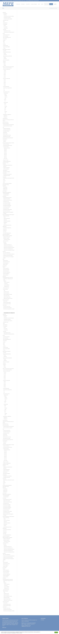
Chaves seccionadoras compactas (7, 427)
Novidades (42, 619)
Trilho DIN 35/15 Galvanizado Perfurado (9, 247)
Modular (5, 53)
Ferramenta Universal (6, 208)
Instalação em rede (6, 291)
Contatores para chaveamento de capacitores (7, 166)
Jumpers (4, 40)
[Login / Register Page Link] (54, 4)
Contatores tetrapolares (6, 167)
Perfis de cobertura (5, 240)
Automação (4, 12)
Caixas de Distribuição (6, 86)
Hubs (4, 290)
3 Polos (5, 73)
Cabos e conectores (6, 282)
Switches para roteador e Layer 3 (8, 298)
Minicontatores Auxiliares (6, 171)
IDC (5, 110)
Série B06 (5, 149)
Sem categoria (4, 265)
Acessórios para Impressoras (7, 227)
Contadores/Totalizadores (6, 128)
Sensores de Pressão (6, 572)
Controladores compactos (7, 17)
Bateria (5, 217)
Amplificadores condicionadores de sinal (8, 178)
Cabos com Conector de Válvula (7, 369)
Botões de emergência (6, 361)
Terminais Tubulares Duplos (7, 302)
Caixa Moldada (5, 187)
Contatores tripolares (6, 470)
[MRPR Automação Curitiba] (8, 4)
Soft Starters (4, 276)
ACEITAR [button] (56, 632)
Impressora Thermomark (6, 210)
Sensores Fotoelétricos (6, 273)
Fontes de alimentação (6, 215)
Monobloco (5, 54)
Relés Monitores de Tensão (6, 136)
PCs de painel (5, 26)
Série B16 (5, 151)
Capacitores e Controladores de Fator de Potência (8, 120)
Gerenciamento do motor (7, 30)
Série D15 (5, 457)
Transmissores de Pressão (6, 306)
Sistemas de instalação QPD (7, 161)
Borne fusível (5, 38)
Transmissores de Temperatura (7, 307)
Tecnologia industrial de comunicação (8, 277)
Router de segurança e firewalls (8, 294)
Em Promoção (4, 191)
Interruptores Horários (6, 131)
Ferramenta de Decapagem (6, 204)
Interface (4, 180)
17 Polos (5, 71)
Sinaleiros (4, 62)
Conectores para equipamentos (7, 389)
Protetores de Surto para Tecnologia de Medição (8, 257)
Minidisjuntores (5, 189)
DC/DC (4, 179)
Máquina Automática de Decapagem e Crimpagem (8, 213)
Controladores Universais (6, 175)
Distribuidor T (5, 115)
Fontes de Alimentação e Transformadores (8, 214)
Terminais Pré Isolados (6, 299)
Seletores (4, 61)
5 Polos (5, 75)
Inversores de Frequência (6, 234)
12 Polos (5, 70)
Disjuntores (4, 487)
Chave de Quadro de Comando (7, 197)
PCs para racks (6, 28)
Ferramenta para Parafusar (6, 206)
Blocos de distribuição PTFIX (7, 37)
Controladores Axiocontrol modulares (9, 16)
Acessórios (5, 14)
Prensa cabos (5, 158)
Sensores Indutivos (5, 576)
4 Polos (5, 74)
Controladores (5, 13)
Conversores (6, 283)
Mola (4, 41)
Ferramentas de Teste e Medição (7, 209)
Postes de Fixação (5, 45)
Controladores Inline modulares (8, 320)
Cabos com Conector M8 (6, 78)
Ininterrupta (5, 219)
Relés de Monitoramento (6, 261)
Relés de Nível (5, 132)
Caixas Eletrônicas (5, 118)
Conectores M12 (6, 93)
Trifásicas (5, 223)
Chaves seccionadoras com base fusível (8, 124)
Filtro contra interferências (6, 252)
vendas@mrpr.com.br (27, 625)
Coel (3, 127)
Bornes (4, 33)
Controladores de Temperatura (7, 174)
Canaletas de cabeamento (6, 236)
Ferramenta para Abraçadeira (7, 205)
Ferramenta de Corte (6, 201)
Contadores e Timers (5, 162)
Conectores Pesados (6, 146)
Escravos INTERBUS (6, 586)
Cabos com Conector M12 (6, 69)
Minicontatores (5, 170)
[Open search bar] (55, 4)
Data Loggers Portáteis (6, 184)
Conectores (4, 140)
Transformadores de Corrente (7, 225)
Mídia (4, 182)
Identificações (4, 226)
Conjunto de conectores (7, 449)
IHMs (4, 21)
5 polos (5, 99)
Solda (5, 98)
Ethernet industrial (5, 289)
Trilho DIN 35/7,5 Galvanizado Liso (8, 248)
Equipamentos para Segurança (7, 192)
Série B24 (5, 153)
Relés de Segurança (5, 263)
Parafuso (4, 44)
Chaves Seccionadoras (6, 123)
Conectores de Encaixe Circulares (7, 145)
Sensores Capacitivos (6, 268)
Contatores (4, 465)
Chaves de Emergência (6, 193)
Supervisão (4, 29)
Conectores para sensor (6, 91)
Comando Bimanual (5, 496)
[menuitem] (18, 4)
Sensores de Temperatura (6, 272)
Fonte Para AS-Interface (7, 218)
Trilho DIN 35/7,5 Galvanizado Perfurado (9, 250)
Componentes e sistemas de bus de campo (8, 279)
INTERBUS (5, 281)
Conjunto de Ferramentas (6, 198)
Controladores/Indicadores (6, 129)
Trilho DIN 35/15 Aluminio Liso (8, 244)
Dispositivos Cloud (5, 20)
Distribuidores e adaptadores (7, 114)
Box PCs (5, 25)
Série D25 (5, 157)
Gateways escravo (6, 286)
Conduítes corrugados (6, 238)
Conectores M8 (6, 102)
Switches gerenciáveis (6, 295)
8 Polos (5, 77)
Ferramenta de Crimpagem (6, 202)
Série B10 (5, 150)
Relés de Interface (5, 260)
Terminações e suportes (7, 239)
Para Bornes (4, 230)
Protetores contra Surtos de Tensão (8, 255)
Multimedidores (5, 324)
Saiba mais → (4, 627)
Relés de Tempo (5, 133)
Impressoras (5, 229)
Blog (3, 8)
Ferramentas (4, 196)
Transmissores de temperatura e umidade (8, 610)
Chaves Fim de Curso (5, 122)
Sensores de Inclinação (6, 269)
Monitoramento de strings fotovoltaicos (9, 32)
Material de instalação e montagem (7, 235)
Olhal (4, 42)
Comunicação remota (6, 287)
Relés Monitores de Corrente (7, 135)
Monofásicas (5, 222)
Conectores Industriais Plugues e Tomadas (8, 142)
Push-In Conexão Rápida (6, 46)
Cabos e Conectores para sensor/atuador (8, 66)
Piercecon (6, 398)
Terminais (4, 141)
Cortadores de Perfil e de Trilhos (7, 200)
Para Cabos (4, 231)
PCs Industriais (5, 24)
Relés (3, 259)
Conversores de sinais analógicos (7, 183)
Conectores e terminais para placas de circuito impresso (8, 138)
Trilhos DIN (4, 242)
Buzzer (4, 365)
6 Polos (5, 83)
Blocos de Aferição (5, 36)
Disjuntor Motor (5, 188)
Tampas (4, 48)
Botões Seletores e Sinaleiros (6, 49)
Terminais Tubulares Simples (7, 303)
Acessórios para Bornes (6, 34)
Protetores (4, 251)
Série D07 (5, 154)
